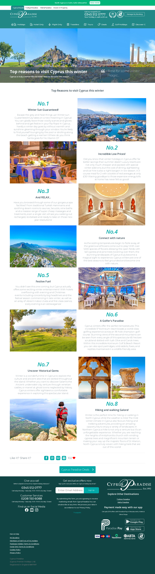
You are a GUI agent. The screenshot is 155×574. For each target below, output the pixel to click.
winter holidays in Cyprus (117, 159)
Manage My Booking (134, 14)
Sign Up (91, 490)
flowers (105, 246)
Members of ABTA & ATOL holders (24, 541)
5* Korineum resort (107, 329)
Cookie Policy (15, 550)
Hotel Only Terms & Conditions (22, 547)
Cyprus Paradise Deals (77, 469)
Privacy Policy (15, 553)
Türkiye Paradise (123, 499)
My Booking (14, 538)
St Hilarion (134, 441)
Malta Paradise (123, 502)
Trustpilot (77, 513)
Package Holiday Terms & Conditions (24, 544)
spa (71, 202)
